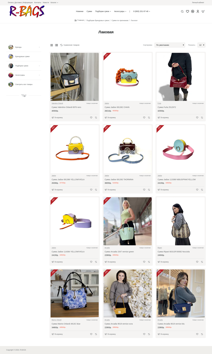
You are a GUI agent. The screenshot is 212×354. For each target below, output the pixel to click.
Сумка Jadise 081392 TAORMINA (119, 179)
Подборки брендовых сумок (97, 20)
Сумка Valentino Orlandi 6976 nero (66, 107)
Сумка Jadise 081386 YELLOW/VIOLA (68, 179)
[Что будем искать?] (182, 11)
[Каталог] (54, 3)
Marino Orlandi (56, 320)
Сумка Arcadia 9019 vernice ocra (119, 324)
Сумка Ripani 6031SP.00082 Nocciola (174, 252)
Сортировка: (147, 45)
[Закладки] (187, 11)
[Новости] (46, 3)
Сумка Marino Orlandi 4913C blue (66, 324)
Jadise (107, 103)
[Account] (197, 11)
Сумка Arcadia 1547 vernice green (119, 252)
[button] (57, 118)
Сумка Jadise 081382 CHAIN (117, 107)
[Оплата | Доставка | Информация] (20, 3)
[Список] (56, 45)
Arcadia (107, 248)
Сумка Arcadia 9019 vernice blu (171, 324)
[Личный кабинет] (198, 3)
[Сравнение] (192, 11)
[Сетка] (51, 45)
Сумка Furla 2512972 (167, 107)
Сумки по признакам (120, 20)
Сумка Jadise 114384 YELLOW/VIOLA (68, 252)
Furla (159, 103)
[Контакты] (38, 3)
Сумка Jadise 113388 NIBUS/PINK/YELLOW (177, 179)
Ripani (160, 248)
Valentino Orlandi (57, 103)
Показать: (192, 45)
